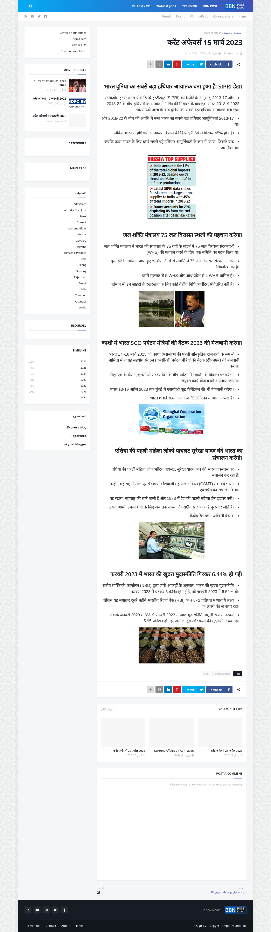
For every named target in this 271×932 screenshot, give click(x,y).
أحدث (241, 888)
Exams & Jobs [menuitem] (165, 6)
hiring (82, 265)
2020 (57, 398)
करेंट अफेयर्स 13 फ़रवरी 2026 (49, 116)
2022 (57, 386)
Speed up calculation (73, 51)
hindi (206, 673)
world (82, 307)
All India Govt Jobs (75, 210)
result (82, 283)
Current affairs (223, 16)
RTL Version (33, 926)
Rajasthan (80, 277)
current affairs (212, 33)
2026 (57, 362)
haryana (81, 247)
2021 (57, 392)
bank (83, 216)
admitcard (80, 204)
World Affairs (199, 16)
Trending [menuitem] (189, 6)
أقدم (101, 888)
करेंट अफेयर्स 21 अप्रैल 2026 (226, 751)
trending (80, 295)
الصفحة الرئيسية (233, 33)
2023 (57, 380)
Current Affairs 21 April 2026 (174, 751)
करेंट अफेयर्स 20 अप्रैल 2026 (129, 751)
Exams (180, 16)
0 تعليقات (188, 53)
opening (81, 271)
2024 (57, 374)
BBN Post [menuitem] (210, 6)
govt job (81, 240)
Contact (51, 926)
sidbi (83, 289)
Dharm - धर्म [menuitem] (140, 6)
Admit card (79, 39)
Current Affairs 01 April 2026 (50, 83)
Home (242, 16)
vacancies (80, 301)
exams (82, 234)
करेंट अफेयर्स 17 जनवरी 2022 (49, 98)
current (81, 222)
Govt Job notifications (73, 33)
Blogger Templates (222, 926)
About (65, 926)
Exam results (78, 45)
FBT (244, 926)
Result (166, 16)
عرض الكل (107, 709)
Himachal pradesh (75, 253)
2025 (57, 368)
